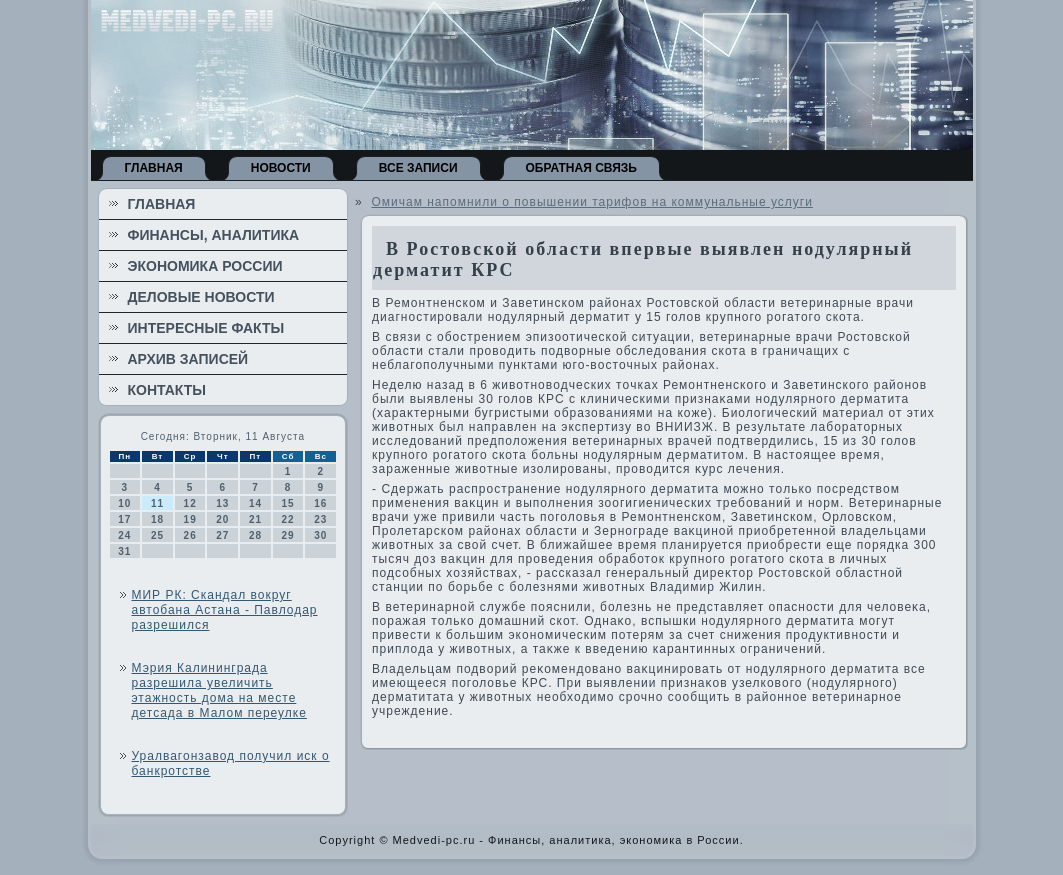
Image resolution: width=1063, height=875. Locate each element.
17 (124, 519)
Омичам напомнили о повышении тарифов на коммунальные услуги (592, 202)
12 (190, 503)
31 (124, 551)
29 (288, 535)
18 (157, 519)
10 (124, 503)
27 (222, 535)
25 (157, 535)
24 (124, 535)
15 (288, 503)
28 (255, 535)
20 (222, 519)
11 (157, 503)
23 (320, 519)
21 (255, 519)
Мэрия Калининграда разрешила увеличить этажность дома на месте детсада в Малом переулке (219, 690)
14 (255, 503)
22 (288, 519)
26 (190, 535)
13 (222, 503)
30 (320, 535)
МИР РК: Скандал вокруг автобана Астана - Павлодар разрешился (225, 610)
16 (320, 503)
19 (190, 519)
